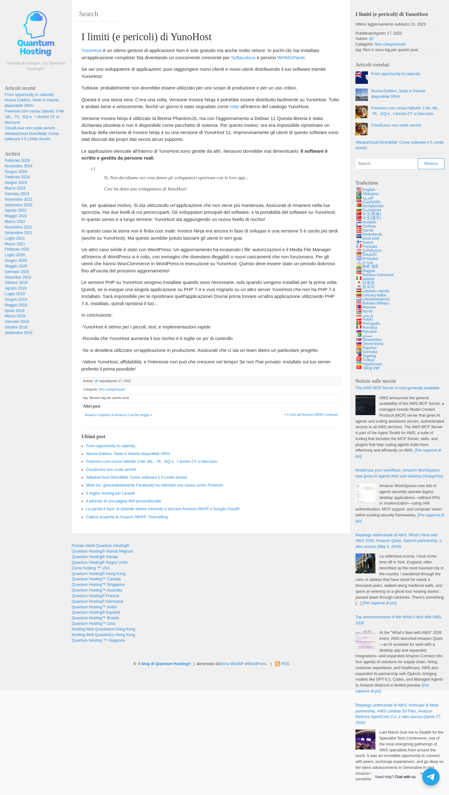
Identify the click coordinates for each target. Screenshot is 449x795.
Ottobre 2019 (16, 282)
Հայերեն (371, 202)
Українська (372, 364)
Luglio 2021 (15, 238)
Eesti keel (370, 238)
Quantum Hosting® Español (96, 612)
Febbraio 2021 (17, 249)
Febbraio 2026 (17, 160)
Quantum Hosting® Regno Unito (100, 562)
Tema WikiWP (232, 664)
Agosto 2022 (16, 210)
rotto (234, 106)
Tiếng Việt (371, 368)
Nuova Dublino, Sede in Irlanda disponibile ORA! (128, 454)
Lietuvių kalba (374, 295)
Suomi (367, 242)
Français (369, 246)
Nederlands (372, 234)
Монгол (369, 307)
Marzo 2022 (15, 221)
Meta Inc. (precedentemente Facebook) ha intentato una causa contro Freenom (155, 485)
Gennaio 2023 (17, 194)
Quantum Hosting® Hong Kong (99, 574)
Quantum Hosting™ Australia (97, 590)
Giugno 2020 (16, 260)
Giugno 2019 (16, 299)
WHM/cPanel (291, 57)
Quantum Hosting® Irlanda (95, 557)
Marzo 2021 (15, 244)
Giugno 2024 (16, 172)
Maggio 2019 (16, 305)
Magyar (368, 271)
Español (369, 348)
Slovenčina (371, 340)
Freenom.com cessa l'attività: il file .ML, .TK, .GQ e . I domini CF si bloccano (34, 117)
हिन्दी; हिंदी (370, 267)
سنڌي (367, 335)
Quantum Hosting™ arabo (94, 607)
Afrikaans (370, 194)
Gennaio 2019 (17, 321)
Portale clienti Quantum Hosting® (100, 546)
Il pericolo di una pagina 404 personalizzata (123, 501)
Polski (367, 319)
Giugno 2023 (16, 182)
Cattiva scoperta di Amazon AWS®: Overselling (127, 517)
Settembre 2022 (18, 205)
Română (369, 327)
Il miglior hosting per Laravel (110, 493)
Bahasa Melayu (375, 303)
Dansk (367, 230)
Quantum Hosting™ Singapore (98, 584)
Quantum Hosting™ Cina (93, 623)
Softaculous (243, 57)
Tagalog (369, 356)
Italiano (368, 279)
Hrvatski (369, 222)
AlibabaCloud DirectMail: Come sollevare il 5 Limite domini (136, 477)
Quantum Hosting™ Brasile (95, 618)
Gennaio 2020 (17, 272)
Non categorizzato (112, 389)
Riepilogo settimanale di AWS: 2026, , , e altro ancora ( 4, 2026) (398, 541)
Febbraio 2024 (17, 177)
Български (371, 210)
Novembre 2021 (18, 227)
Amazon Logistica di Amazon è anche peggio (117, 415)
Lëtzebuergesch (376, 299)
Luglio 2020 (15, 255)
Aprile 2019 (14, 311)
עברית (367, 263)
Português (371, 323)
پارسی (368, 315)
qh (96, 381)
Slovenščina (372, 344)
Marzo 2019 (15, 316)
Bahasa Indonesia (377, 275)
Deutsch (369, 254)
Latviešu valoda (375, 291)
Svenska (369, 352)
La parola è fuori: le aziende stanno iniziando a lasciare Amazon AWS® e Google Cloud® (163, 509)
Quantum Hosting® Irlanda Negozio (102, 551)
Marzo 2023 (15, 188)
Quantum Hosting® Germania (97, 601)
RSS (285, 664)
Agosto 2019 (16, 288)
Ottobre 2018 (16, 327)
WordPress (257, 664)
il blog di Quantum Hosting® (164, 664)
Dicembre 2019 (18, 277)
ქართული (372, 250)
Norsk (367, 311)
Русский (369, 331)
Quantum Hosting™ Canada (96, 579)
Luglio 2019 (15, 294)
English (368, 190)
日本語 (368, 283)
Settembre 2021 (18, 233)
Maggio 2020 (16, 266)
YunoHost (91, 50)
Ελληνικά (370, 258)
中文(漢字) (371, 218)
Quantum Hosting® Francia (95, 596)
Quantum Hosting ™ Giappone (98, 640)
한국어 (368, 287)
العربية (368, 198)
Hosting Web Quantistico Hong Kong (103, 629)
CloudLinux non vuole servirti (30, 128)
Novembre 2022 (18, 199)
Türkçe (368, 360)
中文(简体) (371, 214)
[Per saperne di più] (379, 603)
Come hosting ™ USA (91, 568)
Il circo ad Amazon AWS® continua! (312, 414)
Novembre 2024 (18, 166)
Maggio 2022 (16, 216)
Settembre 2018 (18, 333)
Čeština (368, 226)
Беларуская (373, 206)
